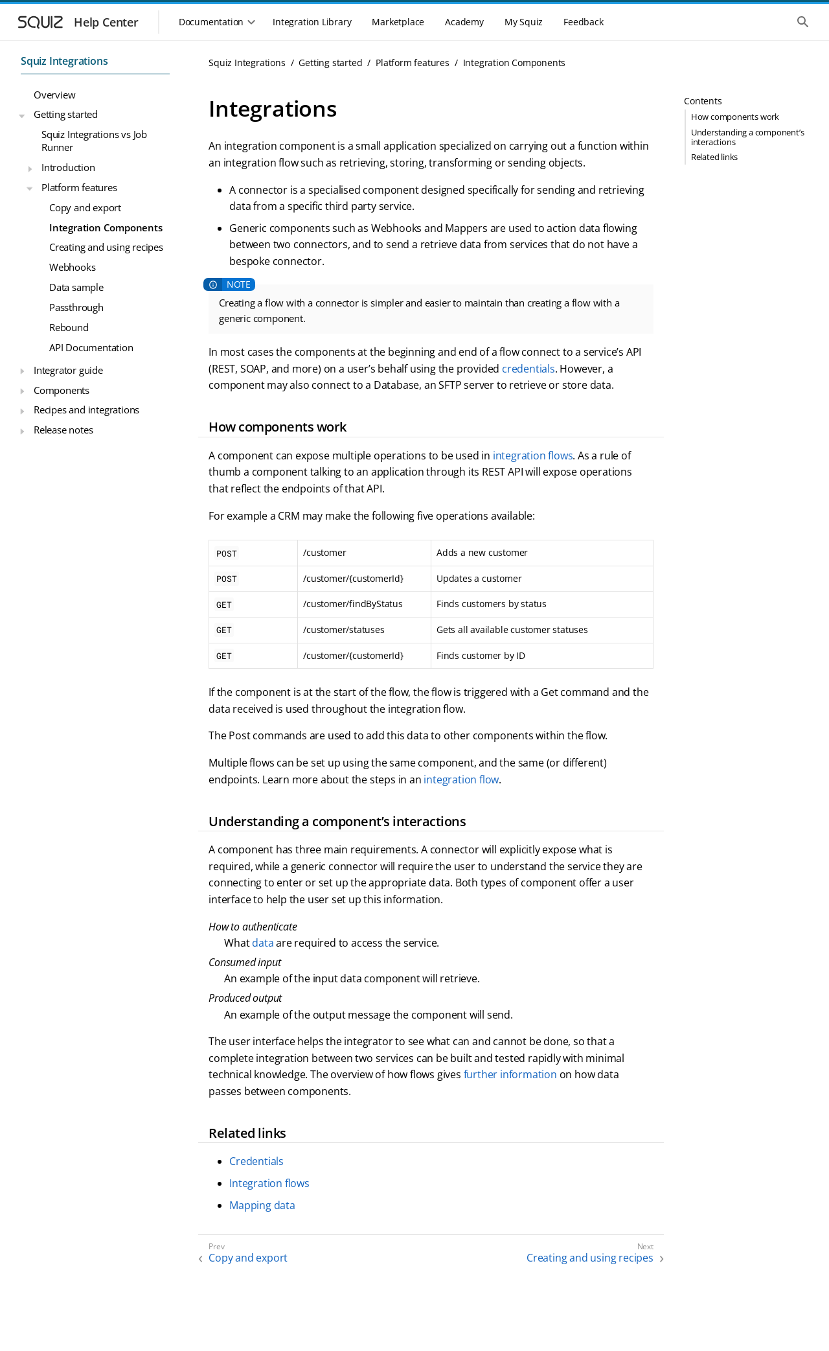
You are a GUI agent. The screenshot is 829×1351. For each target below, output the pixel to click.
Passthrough (76, 307)
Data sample (76, 287)
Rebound (69, 327)
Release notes (63, 429)
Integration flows (269, 1183)
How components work (735, 116)
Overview (54, 94)
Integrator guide (68, 370)
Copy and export (85, 207)
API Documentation (91, 347)
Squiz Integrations (64, 61)
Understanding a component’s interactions (747, 137)
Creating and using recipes (106, 246)
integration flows (533, 455)
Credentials (256, 1161)
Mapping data (262, 1205)
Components (61, 390)
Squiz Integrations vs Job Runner (94, 141)
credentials (528, 369)
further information (510, 1074)
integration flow (461, 779)
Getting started (66, 114)
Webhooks (72, 266)
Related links (714, 157)
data (262, 943)
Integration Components (106, 227)
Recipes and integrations (86, 409)
